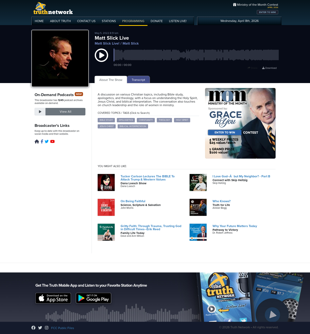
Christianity (146, 120)
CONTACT (86, 21)
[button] (101, 59)
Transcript (138, 80)
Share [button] (252, 68)
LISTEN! (178, 21)
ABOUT (60, 21)
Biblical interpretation (133, 126)
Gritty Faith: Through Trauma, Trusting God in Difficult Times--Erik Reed (151, 227)
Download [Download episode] (269, 68)
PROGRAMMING (133, 21)
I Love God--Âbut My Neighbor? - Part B (241, 176)
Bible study (106, 120)
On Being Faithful (133, 201)
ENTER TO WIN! (267, 12)
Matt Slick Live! (107, 43)
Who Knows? (222, 201)
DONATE (157, 21)
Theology (164, 120)
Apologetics (126, 120)
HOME (39, 21)
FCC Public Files (62, 328)
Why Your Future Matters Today (235, 226)
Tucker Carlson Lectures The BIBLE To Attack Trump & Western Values (148, 178)
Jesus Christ (107, 126)
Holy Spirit (182, 120)
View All (65, 112)
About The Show (110, 80)
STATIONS (109, 21)
